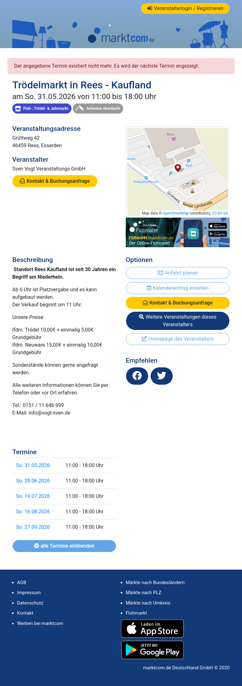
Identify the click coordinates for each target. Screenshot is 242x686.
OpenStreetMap (176, 213)
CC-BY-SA (220, 213)
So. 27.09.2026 (33, 527)
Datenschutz (30, 603)
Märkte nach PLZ (143, 592)
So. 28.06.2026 (33, 481)
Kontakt (25, 613)
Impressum (29, 592)
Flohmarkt (136, 613)
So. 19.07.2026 (33, 496)
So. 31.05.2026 (33, 465)
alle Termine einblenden (64, 546)
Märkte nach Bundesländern (155, 582)
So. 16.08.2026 (33, 512)
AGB (21, 582)
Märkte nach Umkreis (148, 603)
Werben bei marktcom (40, 623)
